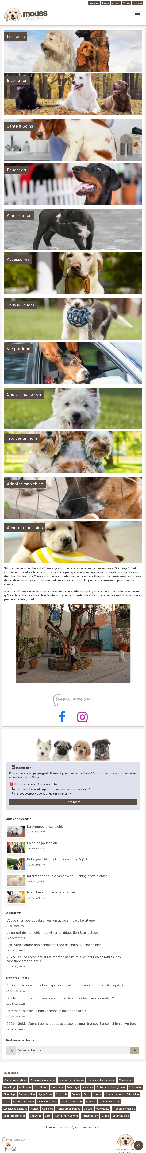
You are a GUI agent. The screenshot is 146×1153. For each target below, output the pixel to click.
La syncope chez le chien (46, 826)
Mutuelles (137, 3)
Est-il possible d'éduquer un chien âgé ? (57, 859)
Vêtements (102, 1108)
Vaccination (126, 1080)
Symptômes (45, 1094)
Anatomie (61, 1094)
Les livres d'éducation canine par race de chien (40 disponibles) (54, 945)
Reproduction (27, 1094)
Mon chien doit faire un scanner (51, 892)
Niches (35, 1108)
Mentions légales (69, 1127)
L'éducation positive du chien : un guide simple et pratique (50, 920)
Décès (105, 1115)
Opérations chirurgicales (110, 1087)
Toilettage (73, 1087)
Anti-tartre (135, 1087)
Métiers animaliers (124, 1108)
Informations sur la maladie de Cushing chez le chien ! (68, 876)
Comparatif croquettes (101, 1080)
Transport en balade (68, 1108)
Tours (6, 1101)
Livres (115, 3)
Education (133, 1094)
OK (134, 1050)
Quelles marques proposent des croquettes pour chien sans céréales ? (60, 998)
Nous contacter (92, 1127)
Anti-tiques (41, 1087)
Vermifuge (9, 1087)
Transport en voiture (66, 1115)
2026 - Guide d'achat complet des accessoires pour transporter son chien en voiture (71, 1023)
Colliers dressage (23, 1101)
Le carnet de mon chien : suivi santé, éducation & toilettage (52, 933)
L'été (48, 1115)
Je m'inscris (73, 802)
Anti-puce (25, 1087)
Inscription (94, 3)
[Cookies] (8, 1144)
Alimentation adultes (43, 1080)
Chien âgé (9, 1094)
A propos (51, 1127)
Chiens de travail (47, 1101)
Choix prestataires (14, 1115)
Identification (90, 1115)
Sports (97, 1094)
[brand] (26, 14)
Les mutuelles (121, 1115)
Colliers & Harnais (109, 1101)
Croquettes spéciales (71, 1080)
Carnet (126, 3)
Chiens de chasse (71, 1101)
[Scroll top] (138, 1145)
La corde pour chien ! (43, 843)
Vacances (35, 1115)
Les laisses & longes (15, 1108)
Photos (105, 3)
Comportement (114, 1094)
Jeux (87, 1094)
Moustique (57, 1087)
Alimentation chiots (15, 1080)
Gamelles (47, 1108)
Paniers (90, 1101)
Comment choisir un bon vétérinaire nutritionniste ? (46, 1011)
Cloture (88, 1108)
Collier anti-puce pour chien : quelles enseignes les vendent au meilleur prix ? (64, 985)
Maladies (88, 1087)
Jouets (76, 1094)
